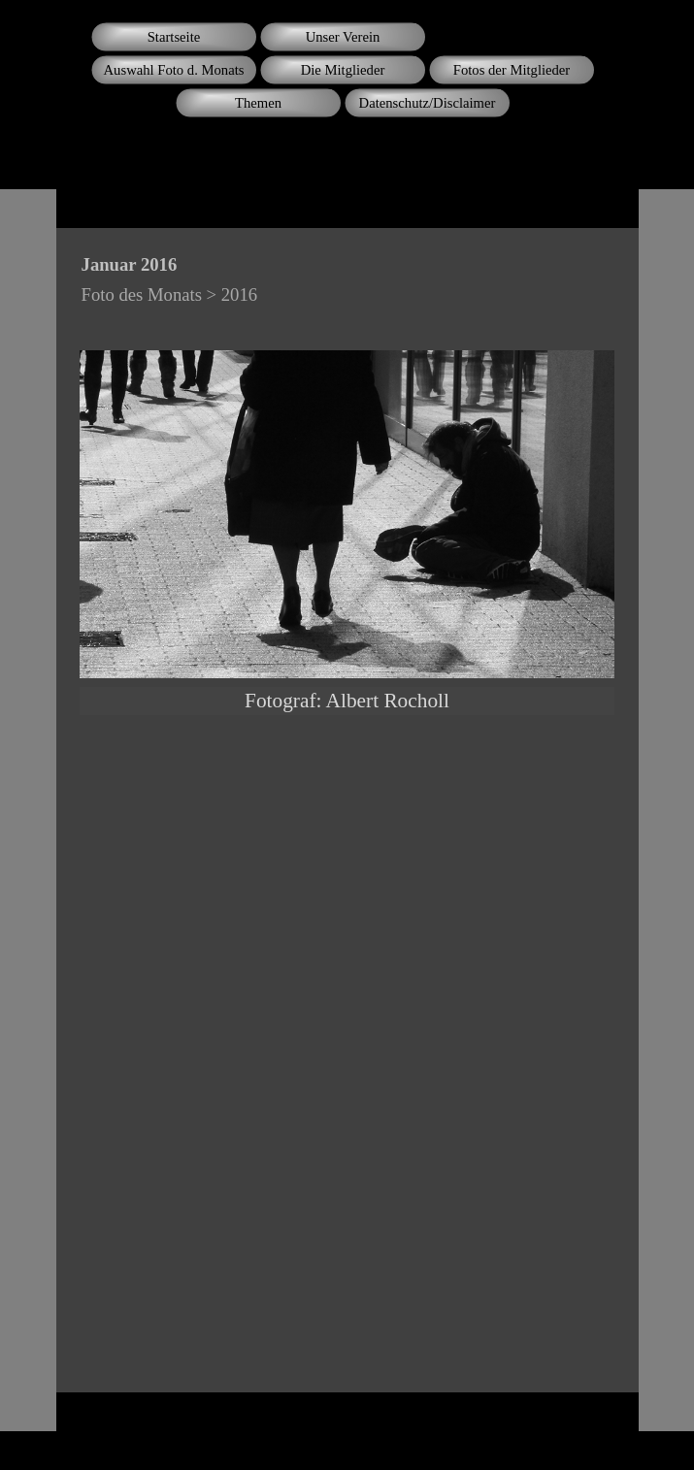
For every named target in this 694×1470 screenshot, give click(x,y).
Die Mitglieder (343, 70)
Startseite (174, 37)
